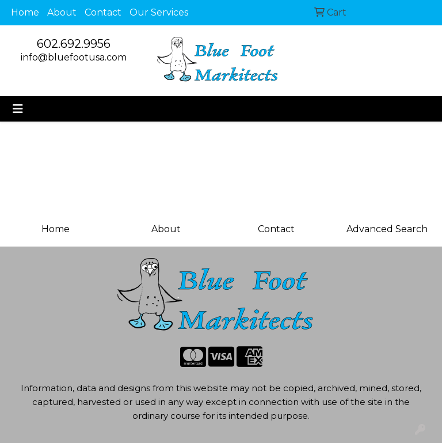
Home (25, 12)
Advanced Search (387, 229)
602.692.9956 (73, 44)
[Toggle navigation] (18, 109)
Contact (103, 12)
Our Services (158, 12)
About (62, 12)
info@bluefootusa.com (74, 57)
